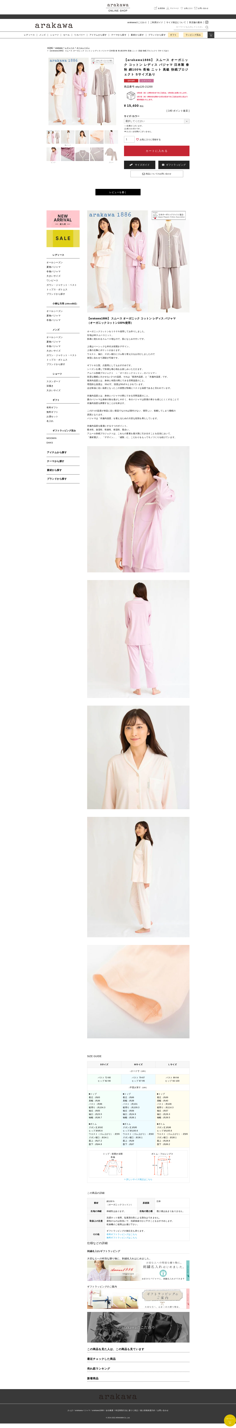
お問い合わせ (163, 1415)
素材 (137, 35)
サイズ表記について (176, 22)
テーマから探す (55, 465)
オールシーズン (83, 48)
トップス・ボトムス (57, 294)
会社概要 (109, 1415)
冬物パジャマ (54, 276)
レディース (29, 35)
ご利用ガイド (156, 22)
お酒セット (52, 421)
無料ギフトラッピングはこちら (122, 1242)
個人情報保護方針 (147, 1415)
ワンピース (52, 285)
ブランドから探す (56, 298)
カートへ (230, 1420)
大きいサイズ (54, 280)
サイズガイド (140, 165)
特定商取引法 (126, 1415)
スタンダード (54, 386)
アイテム (98, 35)
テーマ (119, 35)
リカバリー (79, 35)
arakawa (59, 48)
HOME (50, 48)
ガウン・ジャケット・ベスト (62, 289)
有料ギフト (52, 412)
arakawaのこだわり (137, 22)
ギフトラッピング (174, 165)
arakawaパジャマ (82, 1415)
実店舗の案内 (195, 22)
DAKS (50, 447)
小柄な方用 (65, 308)
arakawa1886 (98, 1415)
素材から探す (54, 474)
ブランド (157, 35)
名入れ (50, 425)
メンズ (42, 35)
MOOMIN (51, 442)
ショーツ (54, 35)
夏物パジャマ (54, 271)
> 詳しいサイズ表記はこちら (138, 1184)
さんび (70, 1415)
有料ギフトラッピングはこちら (122, 1239)
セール (66, 35)
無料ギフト (52, 416)
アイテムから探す (57, 457)
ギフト (173, 35)
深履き (50, 390)
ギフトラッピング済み (64, 435)
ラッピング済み (193, 35)
